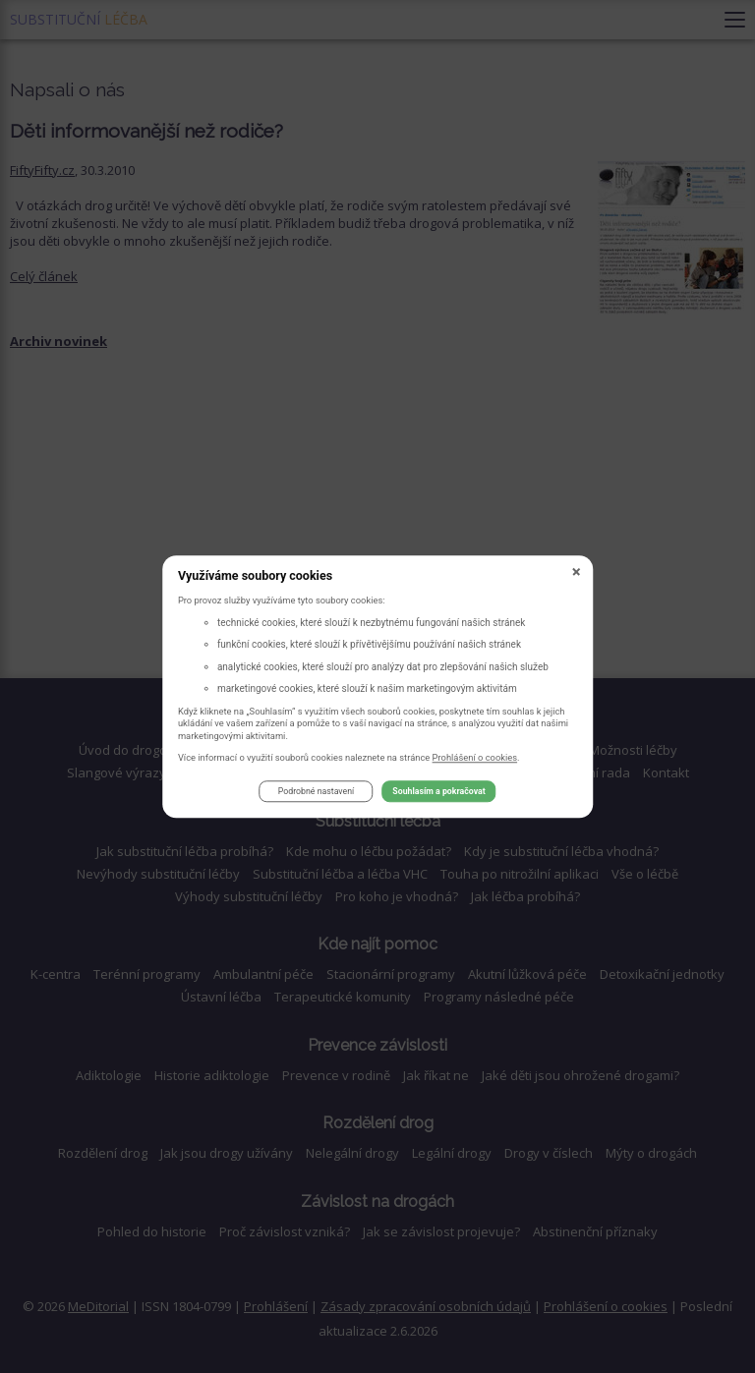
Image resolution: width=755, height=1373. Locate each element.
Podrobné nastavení (316, 792)
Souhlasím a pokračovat (438, 792)
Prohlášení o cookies (475, 757)
